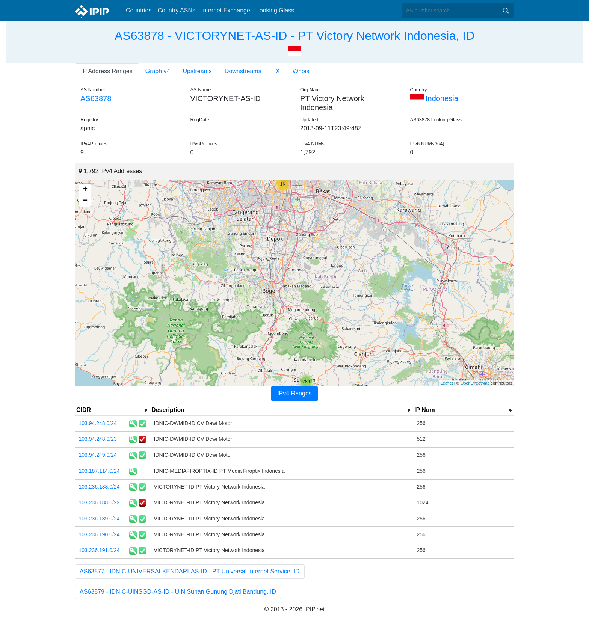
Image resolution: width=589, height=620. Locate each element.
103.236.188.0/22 (99, 502)
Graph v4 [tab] (157, 71)
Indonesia (434, 98)
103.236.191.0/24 (99, 550)
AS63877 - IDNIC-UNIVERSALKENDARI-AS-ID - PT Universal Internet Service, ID (190, 571)
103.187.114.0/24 (99, 471)
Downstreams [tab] (243, 71)
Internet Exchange (225, 10)
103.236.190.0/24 (99, 534)
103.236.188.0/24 (99, 487)
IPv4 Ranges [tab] (294, 393)
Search (505, 10)
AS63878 (95, 98)
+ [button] (85, 189)
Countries (138, 10)
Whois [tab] (301, 71)
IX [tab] (277, 71)
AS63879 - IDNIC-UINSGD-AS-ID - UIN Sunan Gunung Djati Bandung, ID (178, 591)
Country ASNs (176, 10)
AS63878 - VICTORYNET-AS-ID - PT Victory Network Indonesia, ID (294, 35)
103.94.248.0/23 (98, 439)
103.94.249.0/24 (98, 455)
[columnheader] (112, 410)
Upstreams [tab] (197, 71)
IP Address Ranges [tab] (107, 71)
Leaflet (447, 383)
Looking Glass (275, 10)
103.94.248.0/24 (98, 423)
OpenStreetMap (475, 383)
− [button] (85, 201)
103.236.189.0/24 (99, 519)
